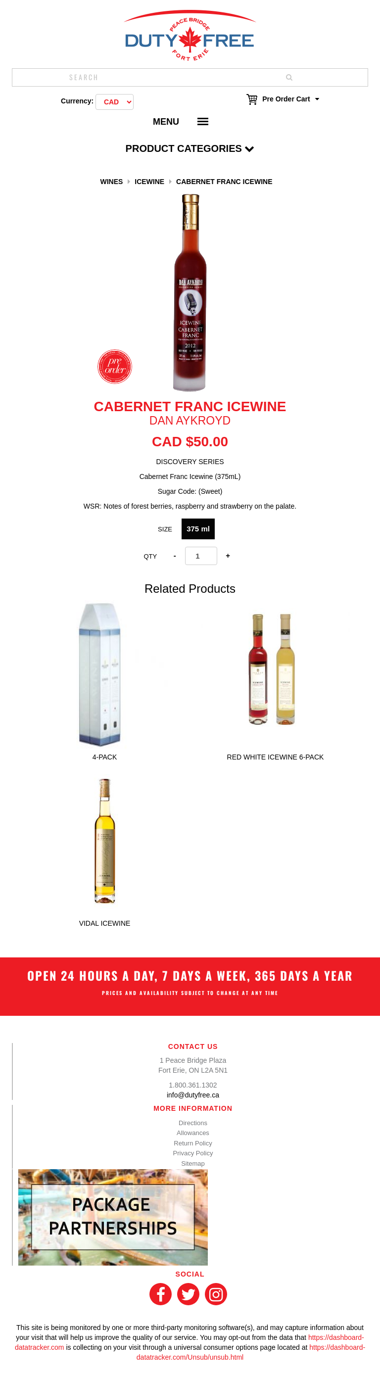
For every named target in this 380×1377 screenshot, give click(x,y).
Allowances (193, 1133)
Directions (193, 1123)
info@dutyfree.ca (193, 1095)
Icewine (149, 182)
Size (165, 529)
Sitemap (193, 1163)
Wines (111, 182)
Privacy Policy (193, 1153)
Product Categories (190, 148)
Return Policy (193, 1143)
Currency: (77, 101)
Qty (150, 556)
